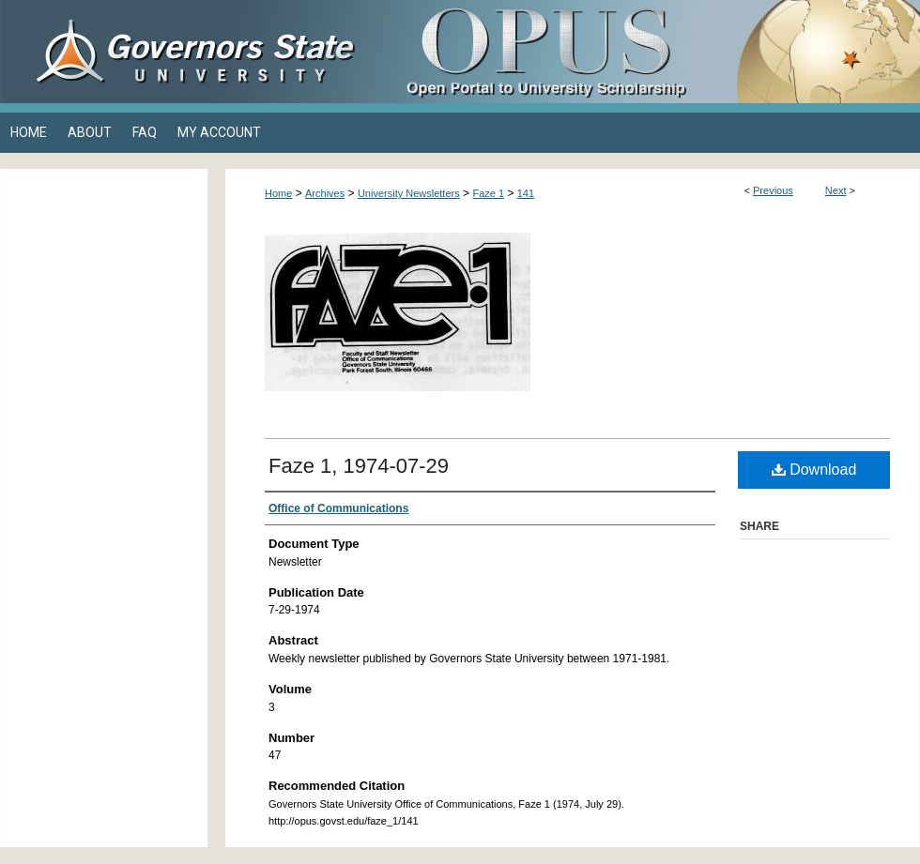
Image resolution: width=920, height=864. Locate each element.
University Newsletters (409, 193)
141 (525, 193)
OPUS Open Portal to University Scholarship (648, 51)
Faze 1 (488, 193)
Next (836, 190)
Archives (325, 193)
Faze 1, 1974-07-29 (358, 465)
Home (278, 193)
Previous (773, 190)
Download (814, 469)
